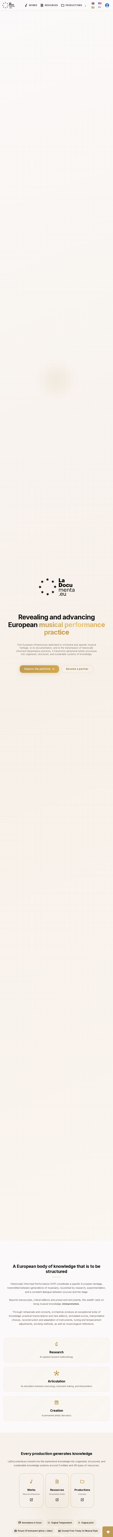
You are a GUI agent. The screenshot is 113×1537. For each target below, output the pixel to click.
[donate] (107, 1531)
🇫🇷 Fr (99, 5)
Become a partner (77, 669)
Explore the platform (39, 669)
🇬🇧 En (93, 5)
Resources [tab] (49, 5)
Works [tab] (30, 5)
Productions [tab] (71, 5)
